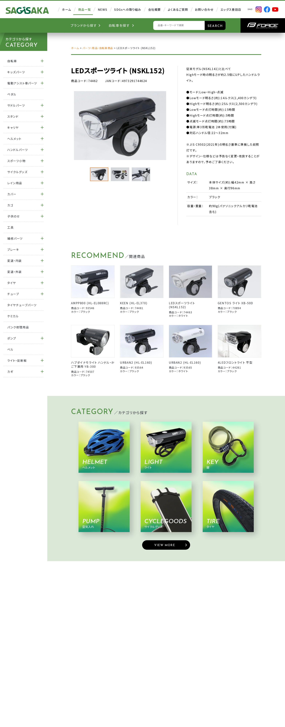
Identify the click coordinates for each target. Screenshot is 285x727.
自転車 (12, 61)
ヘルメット (14, 138)
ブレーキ (13, 249)
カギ (10, 371)
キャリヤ (13, 127)
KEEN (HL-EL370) (133, 303)
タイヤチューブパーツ (22, 305)
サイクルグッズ (17, 172)
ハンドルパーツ (17, 149)
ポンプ (11, 338)
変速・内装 (14, 260)
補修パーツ (15, 238)
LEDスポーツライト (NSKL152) (182, 305)
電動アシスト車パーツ (22, 83)
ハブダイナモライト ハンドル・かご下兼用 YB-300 (92, 364)
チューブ (13, 294)
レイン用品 (14, 183)
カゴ (10, 205)
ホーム (75, 48)
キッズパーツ (16, 72)
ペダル (12, 94)
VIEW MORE (164, 545)
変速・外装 (14, 271)
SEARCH (215, 26)
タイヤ (11, 283)
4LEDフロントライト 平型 (235, 362)
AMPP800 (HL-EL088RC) (90, 303)
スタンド (12, 116)
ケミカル (13, 316)
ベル (10, 349)
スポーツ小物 (16, 161)
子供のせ (13, 216)
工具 (10, 227)
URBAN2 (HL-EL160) (136, 362)
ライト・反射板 (17, 360)
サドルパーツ (16, 105)
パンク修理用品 (18, 327)
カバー (12, 194)
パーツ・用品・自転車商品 (98, 48)
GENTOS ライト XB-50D (235, 303)
